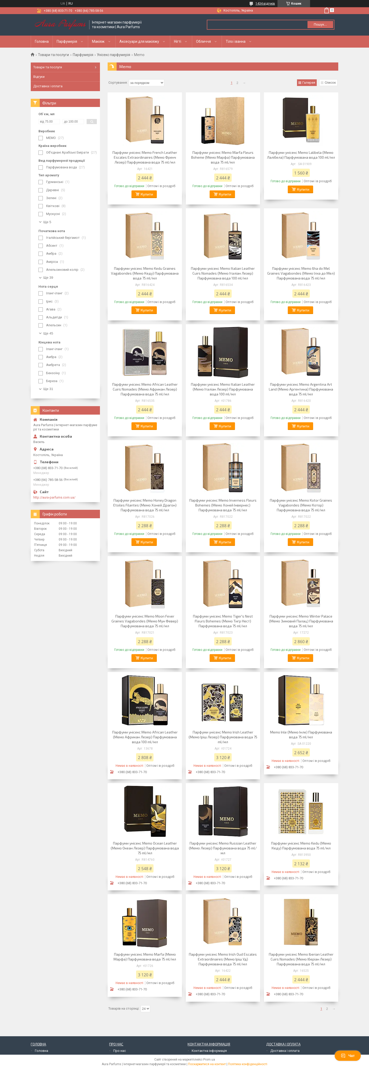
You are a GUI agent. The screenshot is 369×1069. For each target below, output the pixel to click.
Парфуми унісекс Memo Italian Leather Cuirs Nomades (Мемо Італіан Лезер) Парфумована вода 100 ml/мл (223, 273)
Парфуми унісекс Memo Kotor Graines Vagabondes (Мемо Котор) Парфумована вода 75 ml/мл (301, 505)
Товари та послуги (53, 55)
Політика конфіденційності (247, 1064)
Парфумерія (67, 41)
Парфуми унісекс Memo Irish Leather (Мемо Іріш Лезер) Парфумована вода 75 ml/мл (223, 737)
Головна (42, 41)
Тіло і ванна (235, 41)
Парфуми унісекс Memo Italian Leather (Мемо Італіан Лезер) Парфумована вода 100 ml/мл (223, 389)
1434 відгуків (265, 3)
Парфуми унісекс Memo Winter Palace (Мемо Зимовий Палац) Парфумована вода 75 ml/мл (301, 621)
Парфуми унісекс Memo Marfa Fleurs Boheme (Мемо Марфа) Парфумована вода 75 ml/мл (223, 157)
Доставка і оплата (48, 86)
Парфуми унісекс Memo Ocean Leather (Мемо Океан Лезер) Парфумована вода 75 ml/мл (145, 848)
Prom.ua (209, 1059)
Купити (147, 194)
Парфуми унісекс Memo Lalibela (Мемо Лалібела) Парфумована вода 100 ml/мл (301, 154)
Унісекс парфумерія (113, 55)
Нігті (177, 41)
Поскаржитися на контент (207, 1064)
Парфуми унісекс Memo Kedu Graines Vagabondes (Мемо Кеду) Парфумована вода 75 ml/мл (145, 273)
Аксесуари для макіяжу (139, 41)
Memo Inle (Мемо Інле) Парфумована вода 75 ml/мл (301, 734)
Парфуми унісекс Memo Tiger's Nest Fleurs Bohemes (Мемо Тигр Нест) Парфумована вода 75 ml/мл (223, 621)
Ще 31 (48, 389)
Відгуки (39, 77)
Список (330, 82)
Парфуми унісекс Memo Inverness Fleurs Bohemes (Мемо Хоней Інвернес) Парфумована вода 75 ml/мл (223, 505)
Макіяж (98, 41)
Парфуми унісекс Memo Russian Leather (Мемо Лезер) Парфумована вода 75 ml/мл (223, 848)
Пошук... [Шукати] (320, 24)
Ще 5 (47, 222)
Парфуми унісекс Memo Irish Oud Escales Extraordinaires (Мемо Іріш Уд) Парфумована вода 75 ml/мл (223, 959)
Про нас (119, 1051)
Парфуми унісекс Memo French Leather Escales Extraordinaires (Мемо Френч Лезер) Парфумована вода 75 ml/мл (144, 157)
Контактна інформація (209, 1051)
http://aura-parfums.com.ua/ (54, 497)
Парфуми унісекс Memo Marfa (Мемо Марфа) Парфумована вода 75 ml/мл (145, 956)
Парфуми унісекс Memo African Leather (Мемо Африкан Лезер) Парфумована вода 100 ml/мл (145, 737)
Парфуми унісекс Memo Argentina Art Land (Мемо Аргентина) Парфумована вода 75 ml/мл (301, 389)
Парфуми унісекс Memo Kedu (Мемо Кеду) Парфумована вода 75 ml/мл (301, 845)
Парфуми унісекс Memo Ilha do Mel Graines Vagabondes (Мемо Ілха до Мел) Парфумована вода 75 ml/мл (301, 273)
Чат (348, 1055)
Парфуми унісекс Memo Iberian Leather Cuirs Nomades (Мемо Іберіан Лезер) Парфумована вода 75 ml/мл (301, 959)
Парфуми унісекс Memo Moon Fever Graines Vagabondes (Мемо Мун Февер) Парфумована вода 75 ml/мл (144, 621)
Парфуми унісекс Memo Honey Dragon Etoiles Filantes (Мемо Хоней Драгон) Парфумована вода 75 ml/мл (145, 505)
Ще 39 (48, 277)
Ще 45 (48, 333)
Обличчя (203, 41)
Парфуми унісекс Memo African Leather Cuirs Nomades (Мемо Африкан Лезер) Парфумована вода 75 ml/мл (145, 389)
